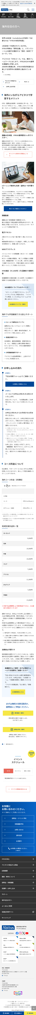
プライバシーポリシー (23, 1001)
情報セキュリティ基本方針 (18, 1003)
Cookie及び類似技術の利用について (15, 1005)
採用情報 (28, 1005)
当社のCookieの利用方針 (26, 3)
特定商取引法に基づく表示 (10, 1007)
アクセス (5, 975)
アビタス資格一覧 (11, 1001)
